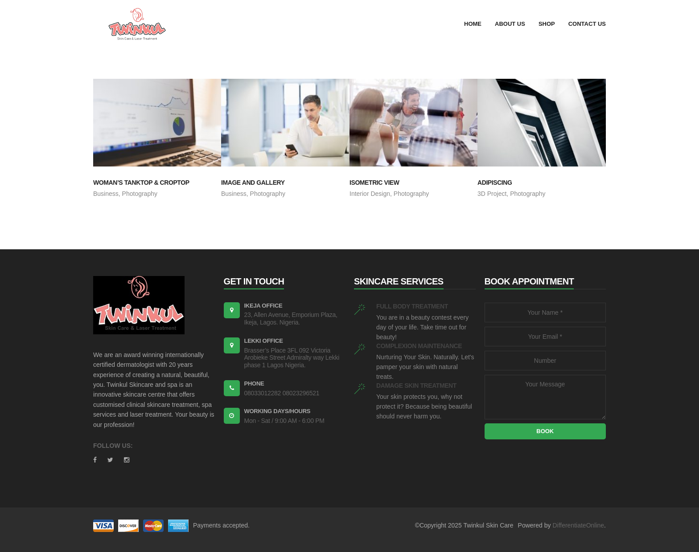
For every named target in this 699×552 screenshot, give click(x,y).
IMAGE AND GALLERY (253, 182)
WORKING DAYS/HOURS (277, 411)
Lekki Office (263, 340)
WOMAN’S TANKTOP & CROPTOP (141, 182)
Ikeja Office (263, 305)
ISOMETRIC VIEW (374, 182)
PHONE (254, 383)
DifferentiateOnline (578, 525)
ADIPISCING (494, 182)
